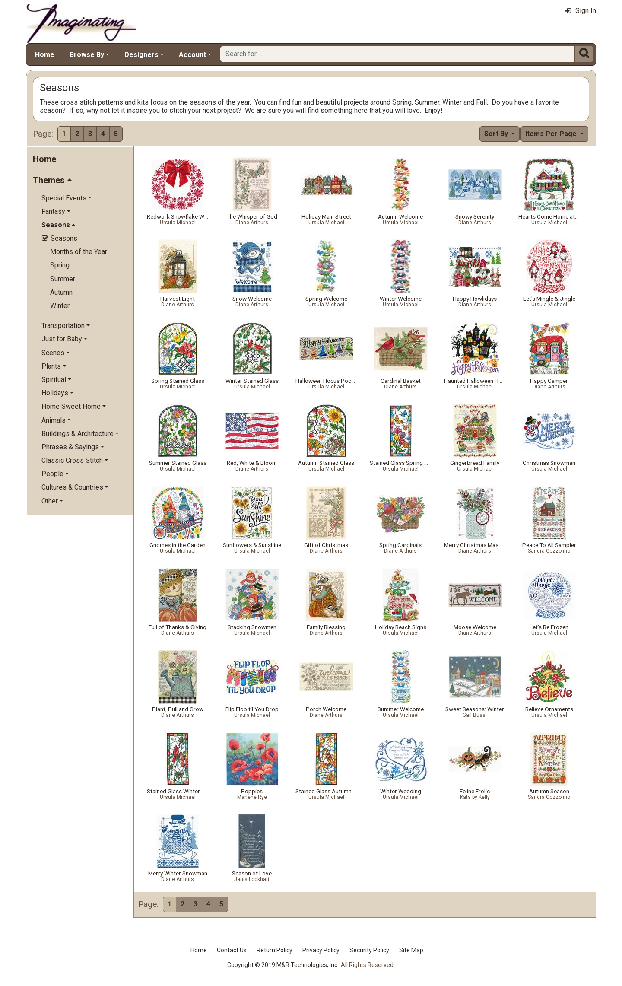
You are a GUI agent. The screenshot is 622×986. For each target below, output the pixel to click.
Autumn (61, 292)
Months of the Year (78, 252)
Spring (60, 265)
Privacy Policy (321, 950)
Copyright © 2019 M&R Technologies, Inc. (283, 964)
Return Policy (274, 950)
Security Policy (369, 950)
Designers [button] (141, 55)
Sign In (580, 10)
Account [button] (192, 55)
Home (44, 55)
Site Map (411, 950)
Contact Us (232, 950)
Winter (60, 306)
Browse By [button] (87, 55)
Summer (62, 279)
